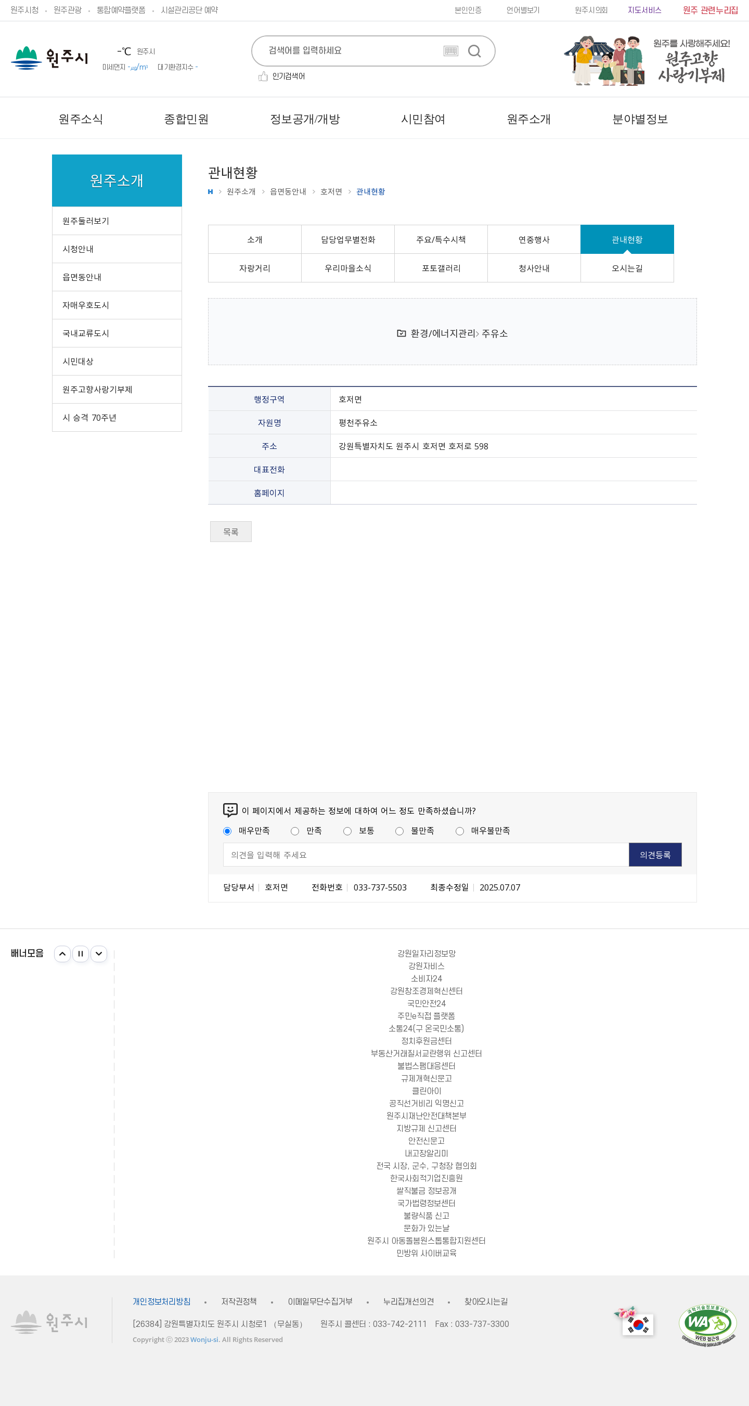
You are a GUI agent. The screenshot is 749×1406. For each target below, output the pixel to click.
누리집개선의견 (408, 1302)
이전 (62, 954)
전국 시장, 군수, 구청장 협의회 (426, 1166)
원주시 (49, 58)
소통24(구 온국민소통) (426, 1029)
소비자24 (426, 979)
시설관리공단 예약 (189, 10)
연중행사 (534, 239)
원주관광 (67, 10)
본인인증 (468, 10)
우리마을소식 (348, 268)
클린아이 (426, 1091)
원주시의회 (591, 10)
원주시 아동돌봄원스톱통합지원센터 (426, 1241)
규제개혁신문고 (426, 1078)
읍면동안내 (288, 191)
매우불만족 (483, 830)
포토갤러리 (441, 268)
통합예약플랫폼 (121, 10)
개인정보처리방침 (161, 1302)
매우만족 (246, 830)
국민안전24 (426, 1004)
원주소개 (241, 191)
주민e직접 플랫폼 (426, 1016)
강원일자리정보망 (426, 954)
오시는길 (627, 268)
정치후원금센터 (426, 1041)
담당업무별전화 (348, 239)
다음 (99, 954)
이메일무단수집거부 (320, 1302)
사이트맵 (730, 119)
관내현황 (627, 239)
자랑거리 (254, 268)
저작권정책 (239, 1302)
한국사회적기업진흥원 (426, 1178)
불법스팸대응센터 (426, 1066)
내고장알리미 (426, 1153)
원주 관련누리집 (711, 11)
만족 (306, 830)
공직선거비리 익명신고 (426, 1103)
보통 (358, 830)
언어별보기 (523, 10)
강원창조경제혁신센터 (426, 991)
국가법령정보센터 (426, 1203)
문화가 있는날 (426, 1228)
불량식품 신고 (426, 1216)
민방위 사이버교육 (426, 1253)
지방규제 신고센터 (426, 1128)
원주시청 (24, 10)
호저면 (331, 191)
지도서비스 (644, 10)
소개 (255, 239)
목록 (231, 531)
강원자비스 (426, 966)
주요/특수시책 (441, 239)
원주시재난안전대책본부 (426, 1116)
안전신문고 (426, 1141)
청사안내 (534, 268)
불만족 (414, 830)
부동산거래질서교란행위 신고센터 (426, 1054)
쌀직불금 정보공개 (426, 1191)
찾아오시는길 (486, 1302)
